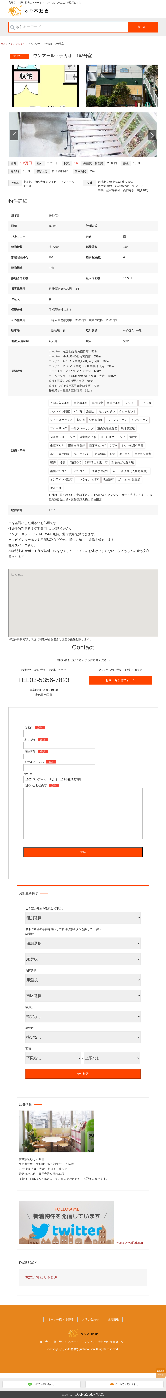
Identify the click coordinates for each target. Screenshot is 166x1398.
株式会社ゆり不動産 (41, 1302)
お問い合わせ (90, 1344)
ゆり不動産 (66, 1373)
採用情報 (113, 1344)
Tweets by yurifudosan (129, 1267)
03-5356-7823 (91, 1394)
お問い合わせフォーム (120, 705)
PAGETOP (160, 1373)
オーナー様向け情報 (60, 1344)
